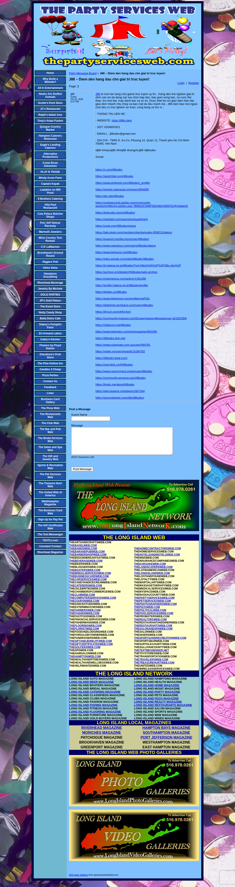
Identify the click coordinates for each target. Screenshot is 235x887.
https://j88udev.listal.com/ (111, 358)
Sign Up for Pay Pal (50, 519)
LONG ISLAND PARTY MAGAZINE (157, 697)
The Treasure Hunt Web (50, 485)
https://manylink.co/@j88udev (114, 364)
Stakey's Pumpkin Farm (50, 326)
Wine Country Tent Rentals (50, 239)
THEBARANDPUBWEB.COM (87, 556)
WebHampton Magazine (50, 503)
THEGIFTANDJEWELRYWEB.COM (90, 646)
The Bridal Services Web (50, 440)
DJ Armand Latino (50, 333)
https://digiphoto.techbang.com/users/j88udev (124, 305)
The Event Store (50, 306)
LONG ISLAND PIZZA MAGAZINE (156, 703)
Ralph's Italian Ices (50, 114)
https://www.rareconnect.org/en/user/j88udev (123, 371)
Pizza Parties (50, 375)
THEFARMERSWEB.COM (85, 615)
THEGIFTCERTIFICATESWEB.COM (91, 649)
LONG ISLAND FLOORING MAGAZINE (95, 717)
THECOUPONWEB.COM (84, 606)
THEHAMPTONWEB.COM (85, 661)
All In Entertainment (50, 87)
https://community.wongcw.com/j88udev (120, 377)
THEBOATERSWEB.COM (84, 575)
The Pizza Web (50, 408)
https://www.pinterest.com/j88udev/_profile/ (122, 182)
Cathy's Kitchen (50, 339)
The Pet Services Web (50, 476)
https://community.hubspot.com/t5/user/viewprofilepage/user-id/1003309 (141, 318)
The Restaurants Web (50, 416)
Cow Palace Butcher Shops (50, 215)
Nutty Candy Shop (50, 312)
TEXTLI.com (50, 540)
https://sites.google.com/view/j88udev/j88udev (124, 258)
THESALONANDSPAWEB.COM (153, 634)
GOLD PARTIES (50, 294)
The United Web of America (50, 494)
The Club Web (50, 423)
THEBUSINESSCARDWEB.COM (89, 581)
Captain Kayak (50, 183)
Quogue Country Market (50, 128)
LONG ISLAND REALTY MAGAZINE (158, 707)
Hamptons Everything (50, 275)
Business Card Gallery (50, 401)
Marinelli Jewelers (50, 231)
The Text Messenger (50, 534)
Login (181, 83)
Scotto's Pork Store (50, 102)
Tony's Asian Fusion (50, 120)
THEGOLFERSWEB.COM (84, 652)
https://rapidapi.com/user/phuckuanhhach (121, 219)
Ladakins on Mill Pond (50, 191)
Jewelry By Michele (50, 288)
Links (50, 393)
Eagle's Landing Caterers (50, 146)
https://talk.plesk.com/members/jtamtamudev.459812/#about (133, 232)
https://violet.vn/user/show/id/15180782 (120, 351)
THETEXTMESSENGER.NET (151, 655)
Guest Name (79, 414)
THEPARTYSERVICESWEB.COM (154, 603)
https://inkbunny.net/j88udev (113, 325)
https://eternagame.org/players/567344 (120, 391)
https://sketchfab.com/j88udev (114, 176)
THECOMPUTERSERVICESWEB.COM (92, 603)
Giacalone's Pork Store (50, 356)
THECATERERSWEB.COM (85, 590)
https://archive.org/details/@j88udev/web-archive (126, 272)
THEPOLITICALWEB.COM (150, 615)
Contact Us (50, 381)
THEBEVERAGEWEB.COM (86, 566)
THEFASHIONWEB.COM (84, 618)
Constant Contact (50, 546)
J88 (97, 94)
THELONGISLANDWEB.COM (152, 578)
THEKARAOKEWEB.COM (150, 569)
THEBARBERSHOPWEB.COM (87, 560)
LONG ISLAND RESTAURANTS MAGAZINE (163, 710)
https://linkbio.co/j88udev (111, 292)
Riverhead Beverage (50, 282)
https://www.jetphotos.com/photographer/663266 (126, 331)
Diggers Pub (50, 261)
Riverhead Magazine (50, 552)
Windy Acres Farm (50, 177)
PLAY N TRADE (50, 171)
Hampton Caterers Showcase (50, 137)
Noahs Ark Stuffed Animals (50, 95)
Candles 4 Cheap (50, 369)
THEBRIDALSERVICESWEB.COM (90, 578)
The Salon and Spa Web (50, 449)
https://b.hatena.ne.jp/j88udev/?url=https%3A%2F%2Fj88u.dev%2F (138, 265)
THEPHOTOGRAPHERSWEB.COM (155, 609)
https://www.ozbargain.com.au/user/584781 (122, 344)
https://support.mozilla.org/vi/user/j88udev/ (122, 239)
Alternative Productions (50, 155)
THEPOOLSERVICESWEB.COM (153, 618)
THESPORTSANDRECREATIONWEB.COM (160, 643)
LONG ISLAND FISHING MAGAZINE (93, 710)
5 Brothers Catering (50, 198)
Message (77, 425)
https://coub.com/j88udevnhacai (115, 225)
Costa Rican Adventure (50, 164)
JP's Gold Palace (50, 300)
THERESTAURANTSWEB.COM (153, 630)
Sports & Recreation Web (50, 467)
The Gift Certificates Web (50, 527)
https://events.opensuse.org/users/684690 (122, 189)
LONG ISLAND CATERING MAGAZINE (95, 697)
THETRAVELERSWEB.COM (151, 664)
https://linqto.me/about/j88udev (114, 384)
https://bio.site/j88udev (109, 196)
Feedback (50, 387)
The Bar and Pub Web (50, 431)
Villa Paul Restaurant (50, 206)
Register (193, 83)
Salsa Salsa (50, 267)
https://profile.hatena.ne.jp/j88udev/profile (121, 285)
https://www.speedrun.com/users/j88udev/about (125, 245)
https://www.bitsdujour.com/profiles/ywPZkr (122, 298)
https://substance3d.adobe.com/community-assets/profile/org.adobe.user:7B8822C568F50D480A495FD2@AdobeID (141, 204)
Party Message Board (83, 73)
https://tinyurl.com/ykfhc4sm (113, 311)
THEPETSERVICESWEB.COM (152, 606)
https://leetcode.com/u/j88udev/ (115, 212)
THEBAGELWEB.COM (83, 550)
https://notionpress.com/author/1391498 (120, 278)
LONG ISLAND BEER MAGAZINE (91, 687)
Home (50, 72)
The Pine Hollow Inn (50, 363)
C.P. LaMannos (50, 246)
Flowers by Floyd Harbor (50, 347)
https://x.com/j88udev (109, 169)
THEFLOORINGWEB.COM (85, 630)
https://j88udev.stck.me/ (110, 338)
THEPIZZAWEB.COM (147, 612)
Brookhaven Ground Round (50, 254)
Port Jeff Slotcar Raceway (50, 224)
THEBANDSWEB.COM (83, 553)
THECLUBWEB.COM (82, 600)
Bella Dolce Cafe (50, 318)
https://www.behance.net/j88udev (116, 252)
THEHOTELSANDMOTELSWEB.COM (157, 560)
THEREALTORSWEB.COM (150, 624)
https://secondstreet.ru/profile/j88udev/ (119, 397)
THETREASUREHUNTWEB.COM (154, 667)
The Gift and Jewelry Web (50, 458)
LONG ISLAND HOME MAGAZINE (156, 690)
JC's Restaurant (50, 108)
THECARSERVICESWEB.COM (88, 584)
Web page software (78, 880)
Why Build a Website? (50, 80)
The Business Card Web (50, 512)
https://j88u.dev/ (122, 120)
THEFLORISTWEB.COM (84, 634)
